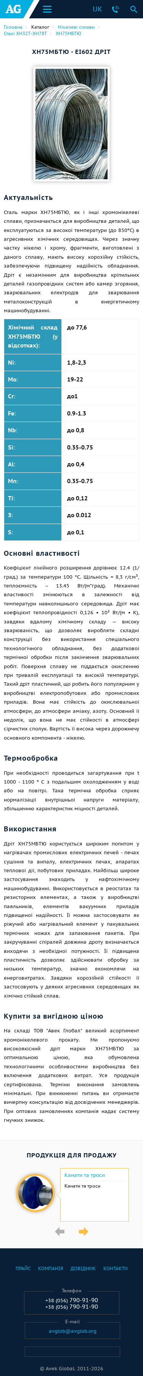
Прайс (23, 1268)
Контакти (115, 1268)
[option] (71, 1195)
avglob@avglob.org (72, 1331)
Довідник (83, 1268)
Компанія (50, 1268)
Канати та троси (84, 1175)
